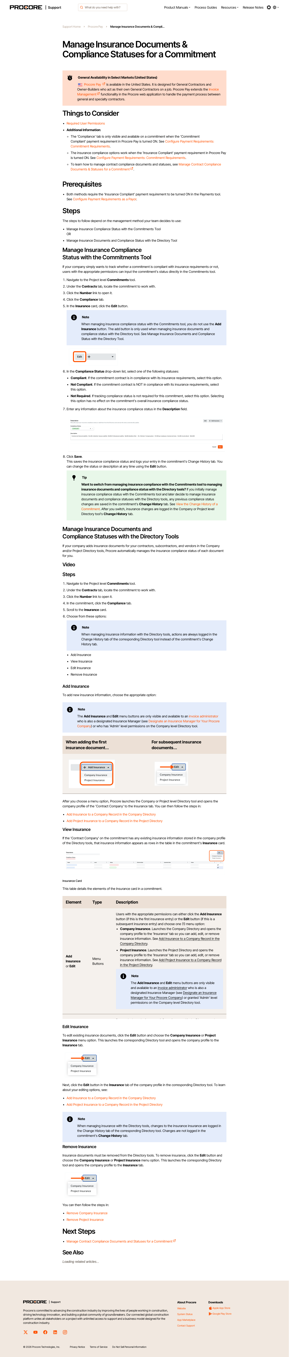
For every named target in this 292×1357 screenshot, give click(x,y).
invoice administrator (203, 716)
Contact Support (186, 1325)
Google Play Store (219, 1314)
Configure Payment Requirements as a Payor (104, 199)
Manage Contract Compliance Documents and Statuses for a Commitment (121, 1241)
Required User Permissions (86, 123)
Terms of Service (98, 1346)
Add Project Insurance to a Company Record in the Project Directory (114, 821)
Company (84, 726)
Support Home (71, 26)
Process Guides (206, 7)
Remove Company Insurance (87, 1213)
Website (181, 1308)
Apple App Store (219, 1308)
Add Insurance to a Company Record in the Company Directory (111, 814)
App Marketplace (186, 1319)
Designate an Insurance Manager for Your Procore (184, 721)
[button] (177, 7)
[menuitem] (177, 7)
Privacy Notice (77, 1346)
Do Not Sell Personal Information (129, 1346)
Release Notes (253, 7)
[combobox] (102, 7)
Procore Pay (95, 26)
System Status (185, 1314)
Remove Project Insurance (85, 1220)
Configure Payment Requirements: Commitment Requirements (141, 158)
